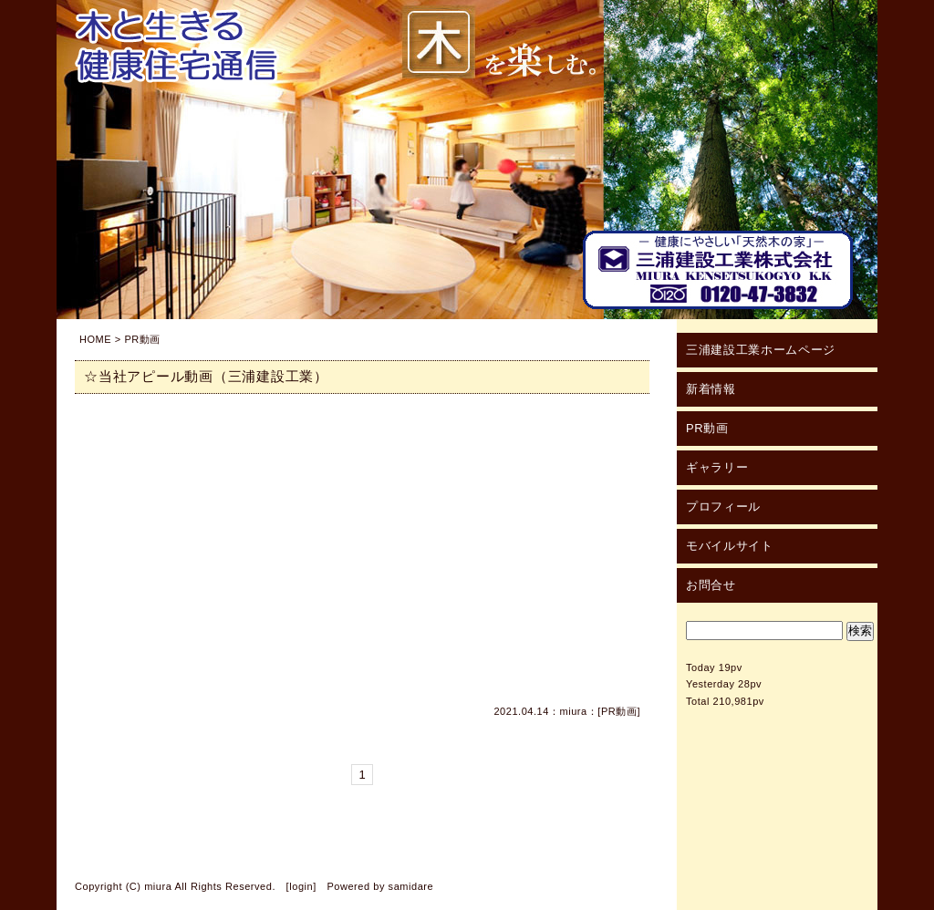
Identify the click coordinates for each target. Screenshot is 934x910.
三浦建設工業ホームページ (760, 350)
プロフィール (723, 506)
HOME (95, 339)
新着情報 (711, 389)
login (301, 886)
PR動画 (619, 711)
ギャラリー (717, 467)
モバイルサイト (729, 546)
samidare (411, 886)
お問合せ (711, 585)
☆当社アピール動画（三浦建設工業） (206, 376)
